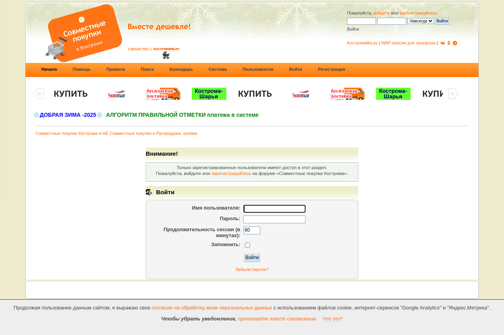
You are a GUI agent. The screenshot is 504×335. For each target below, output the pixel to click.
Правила (115, 69)
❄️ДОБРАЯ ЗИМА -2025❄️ (68, 115)
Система (218, 69)
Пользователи (258, 69)
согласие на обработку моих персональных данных (212, 308)
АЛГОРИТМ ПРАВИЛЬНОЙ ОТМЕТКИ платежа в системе (182, 115)
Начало (49, 69)
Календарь (181, 69)
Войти (295, 69)
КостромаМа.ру (362, 42)
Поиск (147, 69)
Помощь (82, 69)
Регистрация (331, 69)
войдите (382, 13)
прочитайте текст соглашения (277, 319)
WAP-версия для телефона (408, 42)
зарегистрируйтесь (418, 13)
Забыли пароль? (252, 269)
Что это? (333, 319)
